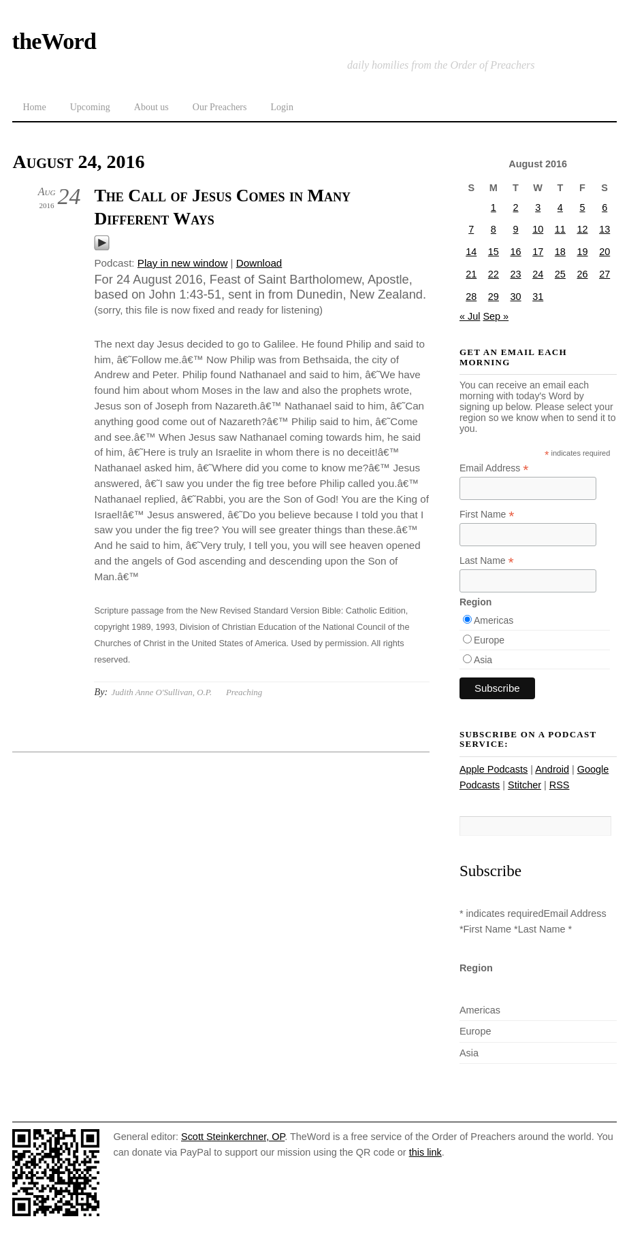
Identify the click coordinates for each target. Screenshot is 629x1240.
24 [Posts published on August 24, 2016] (537, 274)
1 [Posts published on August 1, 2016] (493, 207)
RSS (559, 785)
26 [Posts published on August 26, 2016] (582, 274)
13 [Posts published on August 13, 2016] (604, 229)
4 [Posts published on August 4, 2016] (560, 207)
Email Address (494, 468)
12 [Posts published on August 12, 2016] (582, 229)
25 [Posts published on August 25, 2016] (560, 274)
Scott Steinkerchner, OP (233, 1136)
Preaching (244, 692)
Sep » (496, 316)
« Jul (470, 316)
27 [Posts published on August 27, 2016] (604, 274)
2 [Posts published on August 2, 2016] (516, 207)
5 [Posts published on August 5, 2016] (582, 207)
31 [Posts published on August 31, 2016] (537, 296)
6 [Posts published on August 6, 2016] (604, 207)
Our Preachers (220, 107)
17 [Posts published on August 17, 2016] (537, 251)
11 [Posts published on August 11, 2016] (560, 229)
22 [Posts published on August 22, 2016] (493, 274)
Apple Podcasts (493, 769)
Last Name (486, 560)
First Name (487, 514)
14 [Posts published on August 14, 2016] (471, 251)
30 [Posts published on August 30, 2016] (516, 296)
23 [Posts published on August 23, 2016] (516, 274)
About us (151, 107)
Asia (483, 659)
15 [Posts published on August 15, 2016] (493, 251)
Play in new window (183, 263)
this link (425, 1152)
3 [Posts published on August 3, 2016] (538, 207)
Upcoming (90, 107)
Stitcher (524, 785)
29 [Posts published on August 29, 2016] (493, 296)
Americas (493, 620)
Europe (489, 640)
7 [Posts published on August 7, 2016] (471, 229)
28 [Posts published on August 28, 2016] (471, 296)
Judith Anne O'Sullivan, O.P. (161, 692)
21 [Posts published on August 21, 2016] (471, 274)
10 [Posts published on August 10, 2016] (537, 229)
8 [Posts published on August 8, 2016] (493, 229)
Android (552, 769)
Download (259, 263)
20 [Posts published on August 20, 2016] (604, 251)
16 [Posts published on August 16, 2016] (516, 251)
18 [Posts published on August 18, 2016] (560, 251)
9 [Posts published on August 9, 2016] (516, 229)
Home (34, 107)
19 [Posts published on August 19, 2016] (582, 251)
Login (281, 107)
